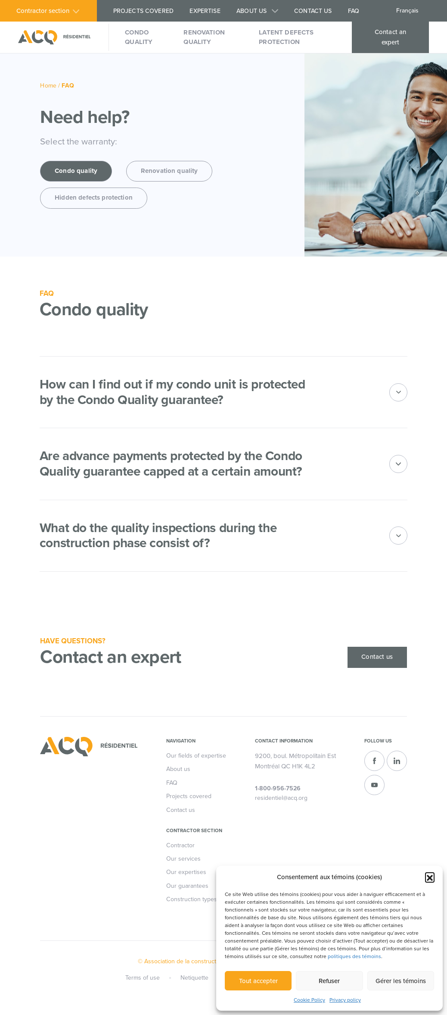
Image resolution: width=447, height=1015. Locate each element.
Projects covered (143, 11)
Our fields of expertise (196, 756)
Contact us (313, 11)
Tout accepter (258, 981)
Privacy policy (345, 1000)
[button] (429, 877)
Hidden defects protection (94, 198)
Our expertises (186, 872)
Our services (183, 859)
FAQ (353, 11)
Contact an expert (391, 37)
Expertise (204, 11)
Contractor (180, 845)
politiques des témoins (354, 956)
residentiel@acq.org (281, 798)
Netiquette (194, 978)
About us (251, 11)
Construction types (191, 900)
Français (407, 10)
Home (48, 85)
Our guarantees (187, 886)
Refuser (329, 981)
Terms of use (141, 978)
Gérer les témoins (401, 981)
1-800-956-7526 (278, 789)
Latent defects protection (286, 37)
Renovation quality (204, 37)
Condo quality (138, 37)
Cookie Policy (309, 1000)
